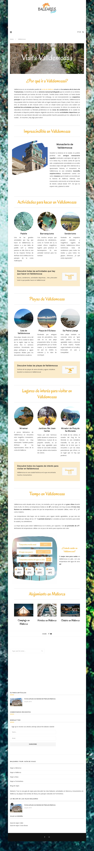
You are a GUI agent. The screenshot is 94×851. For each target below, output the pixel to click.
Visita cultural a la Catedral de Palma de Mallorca (39, 699)
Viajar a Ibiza (14, 777)
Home (12, 39)
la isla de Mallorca (48, 89)
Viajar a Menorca (15, 768)
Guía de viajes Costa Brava (19, 825)
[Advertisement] (47, 23)
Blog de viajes (14, 786)
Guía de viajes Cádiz (16, 823)
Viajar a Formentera (16, 781)
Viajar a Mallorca (15, 772)
